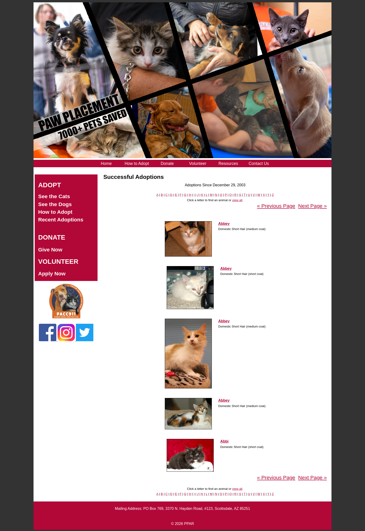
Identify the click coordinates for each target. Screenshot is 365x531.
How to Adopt (55, 212)
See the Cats (54, 196)
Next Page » (312, 206)
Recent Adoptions (60, 220)
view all (237, 200)
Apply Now (52, 274)
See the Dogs (55, 204)
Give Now (50, 250)
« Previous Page (276, 206)
